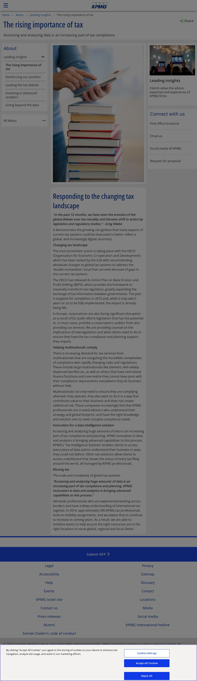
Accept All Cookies (147, 664)
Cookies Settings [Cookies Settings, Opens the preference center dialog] (147, 654)
